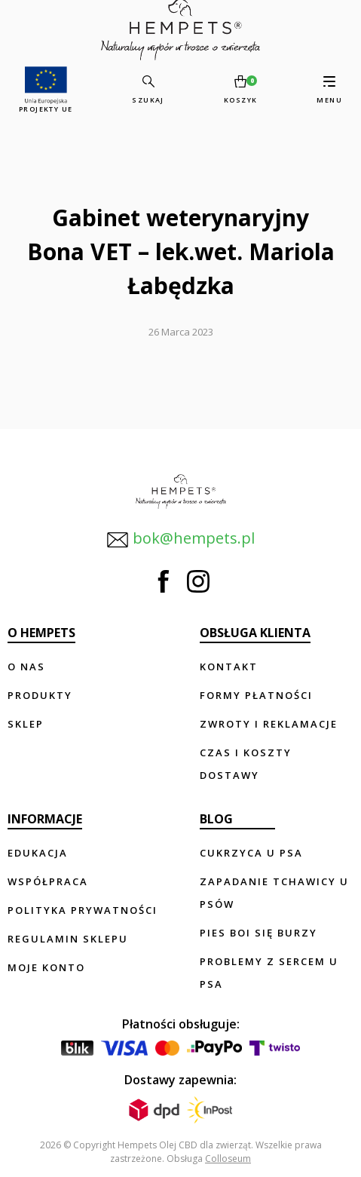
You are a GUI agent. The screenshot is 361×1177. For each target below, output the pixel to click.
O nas (26, 666)
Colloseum (228, 1158)
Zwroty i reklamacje (269, 724)
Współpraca (48, 881)
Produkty (40, 695)
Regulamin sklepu (68, 939)
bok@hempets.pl (180, 539)
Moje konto (46, 967)
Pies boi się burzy (258, 932)
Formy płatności (256, 695)
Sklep (26, 724)
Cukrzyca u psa (251, 853)
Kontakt (229, 666)
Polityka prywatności (83, 910)
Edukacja (38, 853)
